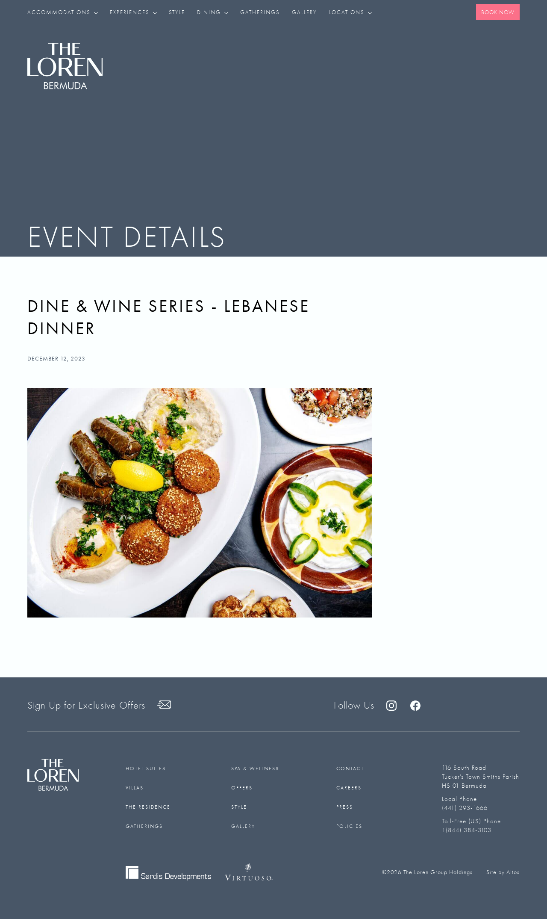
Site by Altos (503, 872)
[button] (65, 12)
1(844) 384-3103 (466, 830)
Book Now (498, 12)
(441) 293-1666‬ (465, 808)
